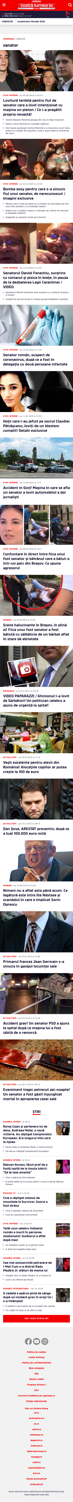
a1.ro (36, 1413)
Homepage (8, 39)
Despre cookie (36, 1379)
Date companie (36, 1368)
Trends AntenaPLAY (36, 1479)
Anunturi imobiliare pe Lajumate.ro (36, 1396)
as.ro (36, 1424)
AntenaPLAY (36, 1484)
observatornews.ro (36, 1451)
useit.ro (37, 1462)
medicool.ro (37, 1446)
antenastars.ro (36, 1418)
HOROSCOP (7, 22)
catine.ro (36, 1429)
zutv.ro (36, 1473)
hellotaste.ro (36, 1435)
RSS (37, 1374)
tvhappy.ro (36, 1457)
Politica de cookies (36, 1352)
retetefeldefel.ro (36, 1468)
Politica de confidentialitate (36, 1363)
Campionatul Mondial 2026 (31, 22)
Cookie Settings (36, 1357)
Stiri (36, 1390)
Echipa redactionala (36, 1401)
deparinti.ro (36, 1440)
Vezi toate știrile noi (36, 1318)
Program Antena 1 (36, 1385)
